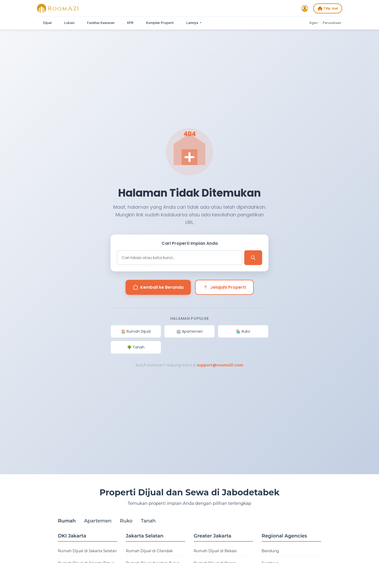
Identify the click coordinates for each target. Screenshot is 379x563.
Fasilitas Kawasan (100, 23)
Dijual (47, 23)
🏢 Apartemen (189, 331)
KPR (130, 23)
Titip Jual (328, 8)
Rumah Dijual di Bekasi (215, 551)
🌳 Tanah (135, 347)
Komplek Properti (160, 23)
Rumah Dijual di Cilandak (149, 551)
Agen (313, 23)
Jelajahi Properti (224, 287)
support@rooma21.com (220, 365)
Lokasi (69, 23)
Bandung (270, 551)
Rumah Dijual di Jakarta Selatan (87, 551)
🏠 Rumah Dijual (136, 331)
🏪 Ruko (243, 331)
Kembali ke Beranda (158, 287)
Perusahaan (332, 23)
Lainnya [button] (192, 23)
